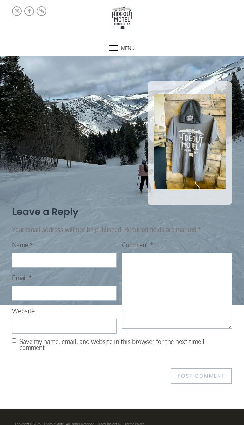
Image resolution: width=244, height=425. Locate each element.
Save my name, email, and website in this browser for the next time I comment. (111, 344)
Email (22, 278)
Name (22, 245)
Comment (137, 245)
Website (23, 311)
